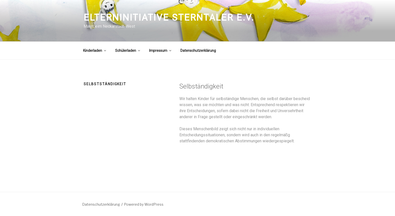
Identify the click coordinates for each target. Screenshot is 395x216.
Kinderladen (95, 51)
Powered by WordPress (143, 204)
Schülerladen (128, 51)
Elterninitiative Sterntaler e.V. (169, 17)
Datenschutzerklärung (198, 51)
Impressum (160, 51)
